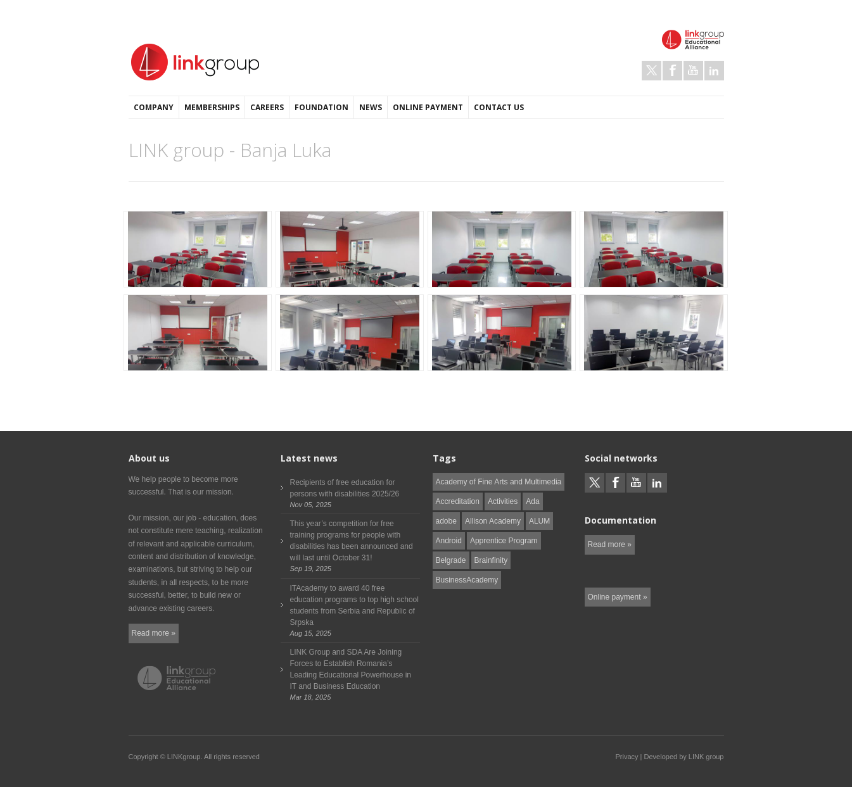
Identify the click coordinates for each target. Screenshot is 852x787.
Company (154, 107)
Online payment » (617, 597)
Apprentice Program (504, 540)
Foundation (321, 107)
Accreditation (458, 501)
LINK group (706, 756)
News (370, 107)
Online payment (428, 107)
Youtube (693, 70)
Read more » (153, 633)
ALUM (539, 521)
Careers (267, 107)
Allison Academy (493, 521)
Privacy (626, 756)
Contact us (499, 107)
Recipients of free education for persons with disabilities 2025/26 (345, 488)
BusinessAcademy (467, 580)
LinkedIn (714, 70)
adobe (446, 521)
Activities (503, 501)
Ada (532, 501)
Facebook (672, 70)
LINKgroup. (185, 756)
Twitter (651, 70)
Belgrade (451, 560)
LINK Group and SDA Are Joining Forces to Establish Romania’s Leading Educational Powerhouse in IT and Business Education (350, 669)
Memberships (211, 107)
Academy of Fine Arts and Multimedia (499, 481)
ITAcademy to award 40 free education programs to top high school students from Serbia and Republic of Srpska (354, 605)
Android (449, 540)
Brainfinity (491, 560)
